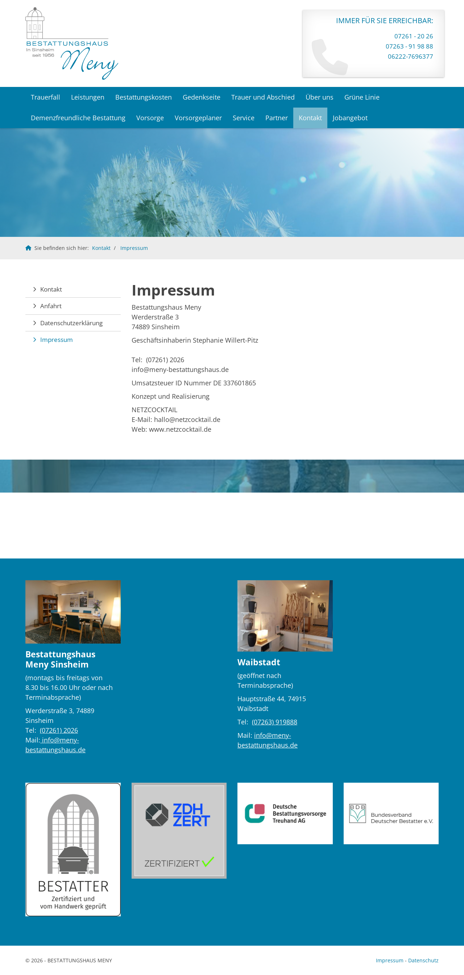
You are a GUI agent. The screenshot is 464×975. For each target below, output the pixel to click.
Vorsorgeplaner (198, 117)
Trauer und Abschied (263, 97)
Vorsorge (150, 117)
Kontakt (310, 117)
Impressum (134, 247)
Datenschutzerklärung (71, 323)
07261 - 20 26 (413, 36)
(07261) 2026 (59, 730)
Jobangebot (350, 117)
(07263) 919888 (274, 721)
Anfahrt (51, 306)
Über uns (320, 97)
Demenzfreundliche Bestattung (78, 117)
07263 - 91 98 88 (409, 46)
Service (243, 117)
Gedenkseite (201, 97)
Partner (276, 117)
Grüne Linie (362, 97)
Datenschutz (423, 960)
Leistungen (87, 97)
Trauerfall (45, 97)
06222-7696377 (410, 56)
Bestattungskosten (143, 97)
